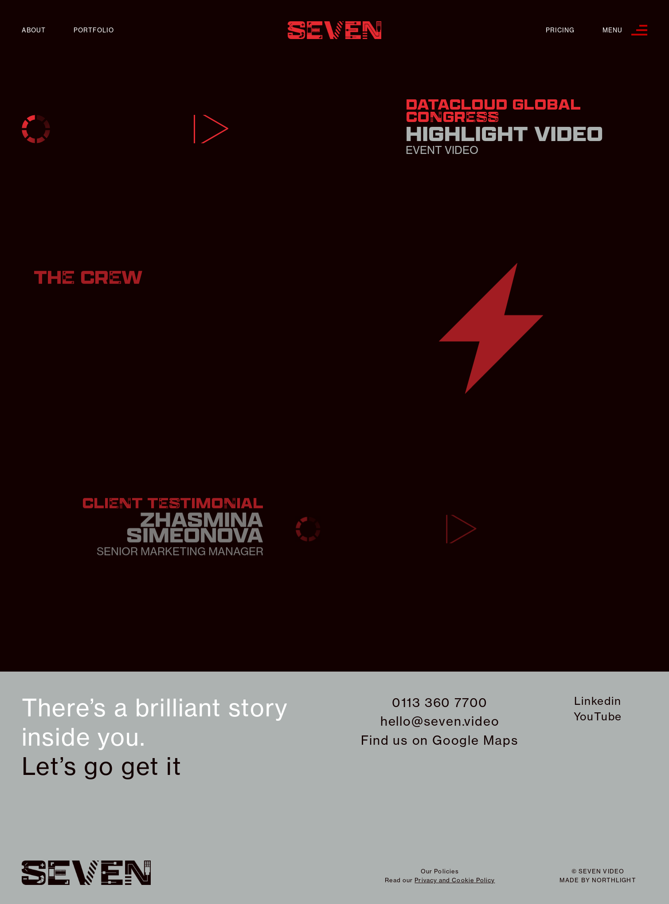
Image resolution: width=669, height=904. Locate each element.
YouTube (598, 716)
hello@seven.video (440, 721)
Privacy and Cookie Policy (455, 880)
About (34, 30)
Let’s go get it (102, 766)
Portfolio (94, 30)
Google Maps (475, 740)
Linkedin (597, 700)
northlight (614, 880)
